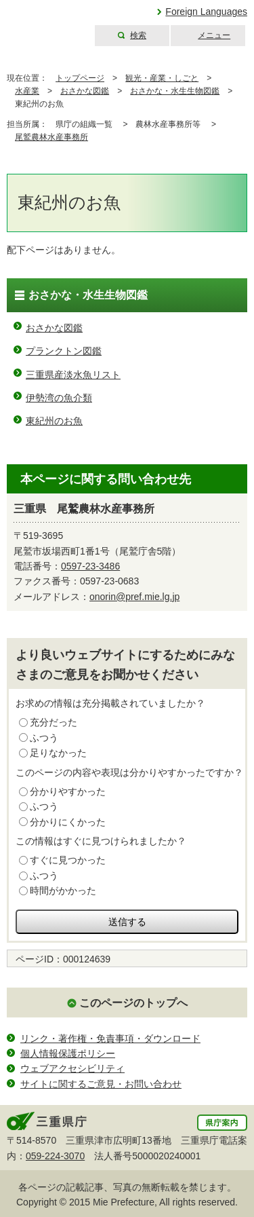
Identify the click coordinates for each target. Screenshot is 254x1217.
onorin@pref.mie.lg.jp (134, 596)
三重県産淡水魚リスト (73, 374)
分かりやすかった (68, 791)
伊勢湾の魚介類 (59, 397)
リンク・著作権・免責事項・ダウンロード (110, 1038)
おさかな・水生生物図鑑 (174, 91)
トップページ (80, 78)
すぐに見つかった (68, 860)
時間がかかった (63, 890)
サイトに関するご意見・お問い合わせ (101, 1084)
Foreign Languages (206, 11)
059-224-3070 (55, 1155)
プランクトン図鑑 (64, 350)
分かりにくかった (68, 822)
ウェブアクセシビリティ (72, 1068)
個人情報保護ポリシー (67, 1053)
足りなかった (58, 752)
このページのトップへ (133, 1003)
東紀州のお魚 (54, 420)
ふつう (44, 737)
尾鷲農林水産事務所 (51, 137)
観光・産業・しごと (161, 78)
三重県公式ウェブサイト (46, 23)
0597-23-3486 (90, 566)
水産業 (27, 91)
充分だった (53, 722)
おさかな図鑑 (84, 91)
